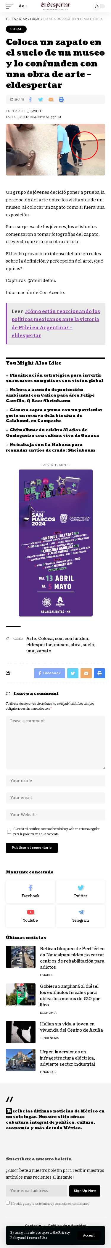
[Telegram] (80, 916)
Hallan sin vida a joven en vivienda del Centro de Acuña (71, 1027)
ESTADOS (46, 975)
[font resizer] (22, 6)
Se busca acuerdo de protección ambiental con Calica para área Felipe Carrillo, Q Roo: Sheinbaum (50, 395)
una (30, 651)
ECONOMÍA (48, 1012)
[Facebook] (30, 891)
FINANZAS (47, 1072)
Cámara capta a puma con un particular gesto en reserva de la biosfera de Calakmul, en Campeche (54, 415)
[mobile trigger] (11, 6)
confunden (76, 638)
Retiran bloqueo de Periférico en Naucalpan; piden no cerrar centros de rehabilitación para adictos (72, 958)
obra (75, 645)
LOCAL (16, 29)
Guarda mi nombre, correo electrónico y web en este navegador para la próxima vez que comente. (56, 831)
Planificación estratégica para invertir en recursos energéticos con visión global (54, 378)
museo (61, 645)
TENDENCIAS (49, 1038)
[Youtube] (30, 916)
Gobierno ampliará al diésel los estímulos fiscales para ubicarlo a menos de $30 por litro (70, 996)
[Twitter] (80, 891)
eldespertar (39, 645)
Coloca (45, 638)
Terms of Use (37, 1238)
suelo (88, 645)
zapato (43, 651)
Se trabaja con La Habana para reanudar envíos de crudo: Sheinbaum (50, 447)
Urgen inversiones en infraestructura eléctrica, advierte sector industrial (67, 1058)
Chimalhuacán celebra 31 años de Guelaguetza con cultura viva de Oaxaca (52, 432)
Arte (31, 638)
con (58, 638)
